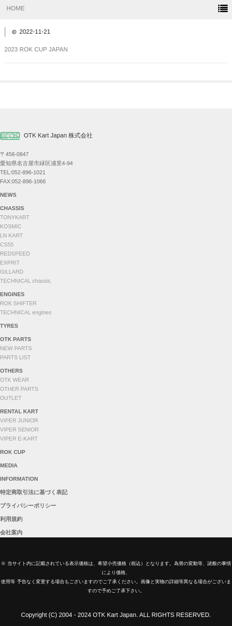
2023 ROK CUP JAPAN (36, 49)
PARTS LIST (15, 358)
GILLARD (11, 272)
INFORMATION (19, 479)
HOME (15, 8)
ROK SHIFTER (18, 303)
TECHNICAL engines (26, 313)
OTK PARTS (15, 339)
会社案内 (11, 533)
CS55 (7, 245)
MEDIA (9, 466)
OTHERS (11, 371)
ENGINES (12, 294)
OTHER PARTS (19, 389)
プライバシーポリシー (28, 506)
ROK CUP (12, 452)
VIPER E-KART (19, 439)
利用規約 (11, 519)
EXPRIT (10, 263)
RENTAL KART (19, 412)
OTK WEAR (14, 380)
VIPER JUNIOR (19, 421)
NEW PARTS (16, 348)
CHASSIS (12, 208)
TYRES (9, 326)
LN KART (11, 236)
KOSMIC (11, 227)
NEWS (8, 195)
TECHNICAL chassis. (26, 281)
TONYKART (14, 217)
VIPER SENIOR (19, 430)
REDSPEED (15, 254)
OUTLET (11, 398)
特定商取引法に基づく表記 (34, 492)
